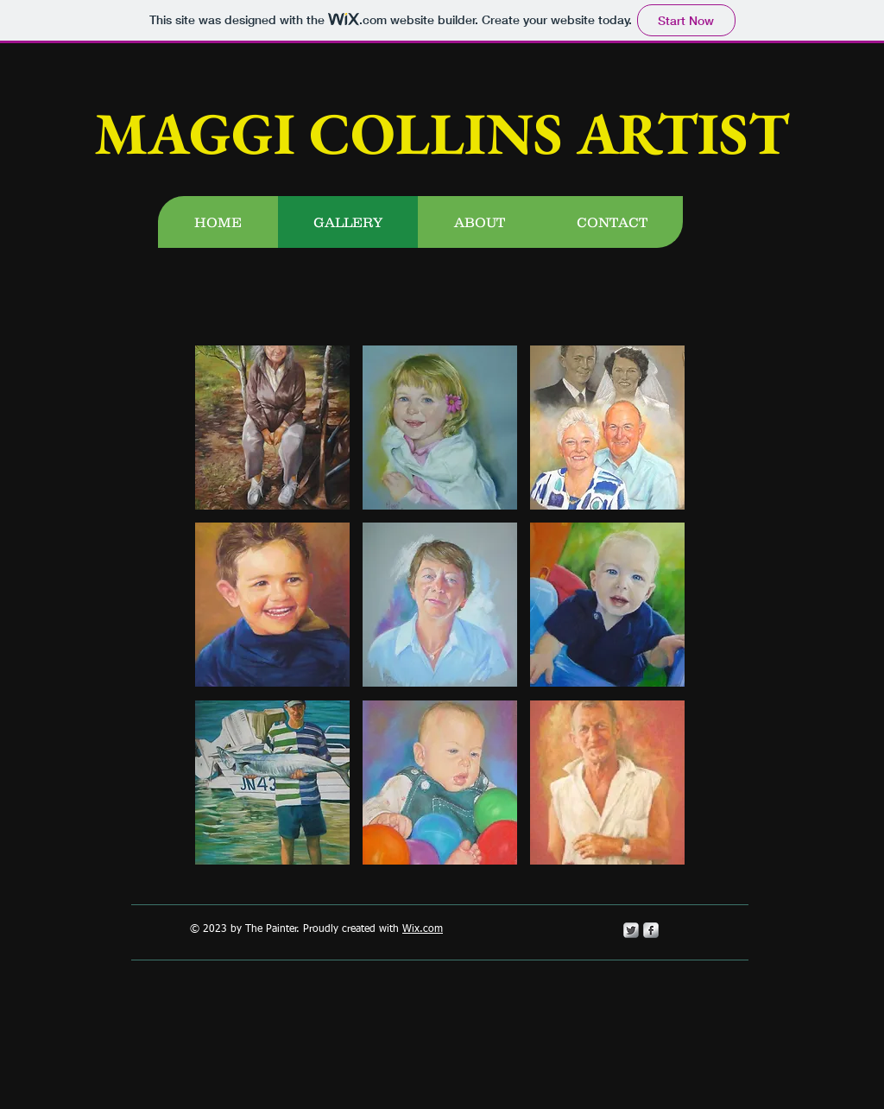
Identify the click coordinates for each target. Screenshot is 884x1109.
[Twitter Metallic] (631, 930)
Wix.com (422, 929)
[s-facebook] (651, 930)
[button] (272, 427)
